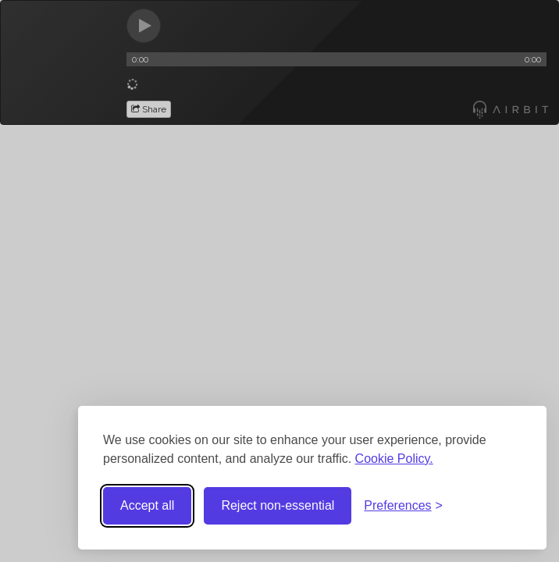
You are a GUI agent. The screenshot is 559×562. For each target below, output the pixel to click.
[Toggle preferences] (403, 506)
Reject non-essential (277, 505)
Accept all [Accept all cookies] (147, 505)
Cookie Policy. (394, 458)
